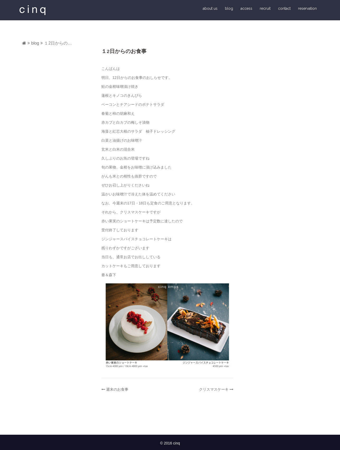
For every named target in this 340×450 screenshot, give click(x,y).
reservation (307, 8)
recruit (265, 8)
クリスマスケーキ (214, 389)
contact (284, 8)
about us (210, 8)
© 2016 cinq (170, 443)
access (246, 8)
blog (229, 8)
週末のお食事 (117, 389)
